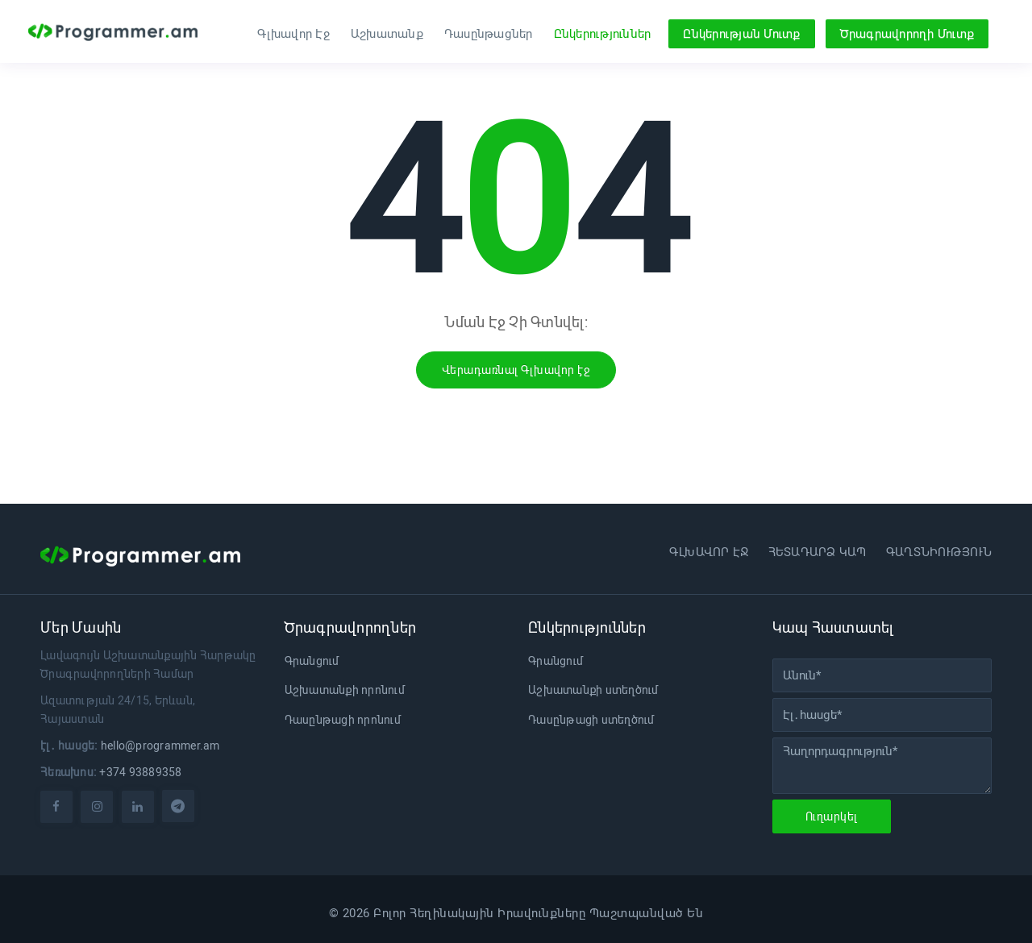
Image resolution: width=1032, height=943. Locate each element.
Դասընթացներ (488, 34)
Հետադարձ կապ (817, 552)
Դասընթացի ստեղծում (591, 719)
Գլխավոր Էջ (293, 34)
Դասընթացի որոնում (343, 719)
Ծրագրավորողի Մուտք (907, 34)
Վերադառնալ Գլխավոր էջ (516, 369)
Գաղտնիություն (939, 552)
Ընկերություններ (602, 34)
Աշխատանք (387, 34)
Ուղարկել (831, 816)
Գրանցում (312, 660)
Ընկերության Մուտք (741, 34)
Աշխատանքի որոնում (345, 689)
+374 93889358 (140, 772)
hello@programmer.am (160, 745)
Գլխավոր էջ (709, 552)
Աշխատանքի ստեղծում (593, 689)
